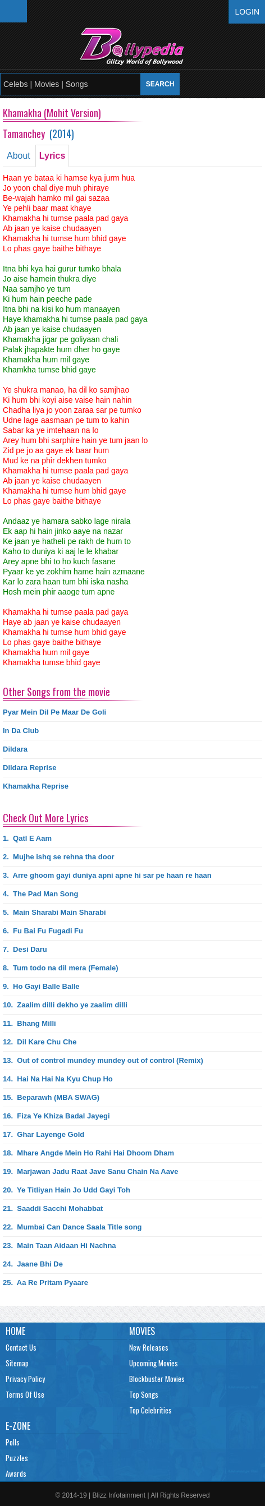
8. (60, 968)
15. (51, 1097)
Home (15, 1331)
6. (43, 931)
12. (39, 1042)
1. (27, 838)
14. (58, 1079)
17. (43, 1134)
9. (41, 986)
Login (247, 11)
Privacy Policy (25, 1378)
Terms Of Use (25, 1394)
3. (107, 875)
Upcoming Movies (153, 1363)
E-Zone (18, 1426)
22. (72, 1227)
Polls (13, 1442)
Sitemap (17, 1363)
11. (29, 1023)
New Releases (148, 1347)
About (18, 155)
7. (25, 949)
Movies (142, 1331)
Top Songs (143, 1394)
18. (88, 1153)
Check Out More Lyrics (45, 817)
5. (54, 912)
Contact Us (21, 1347)
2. (59, 857)
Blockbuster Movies (157, 1378)
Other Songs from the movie (56, 691)
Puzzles (17, 1457)
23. (59, 1245)
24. (33, 1264)
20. (66, 1190)
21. (53, 1208)
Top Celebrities (150, 1410)
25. (45, 1282)
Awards (16, 1473)
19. (90, 1171)
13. (103, 1060)
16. (56, 1116)
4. (40, 894)
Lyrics (52, 155)
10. (65, 1005)
